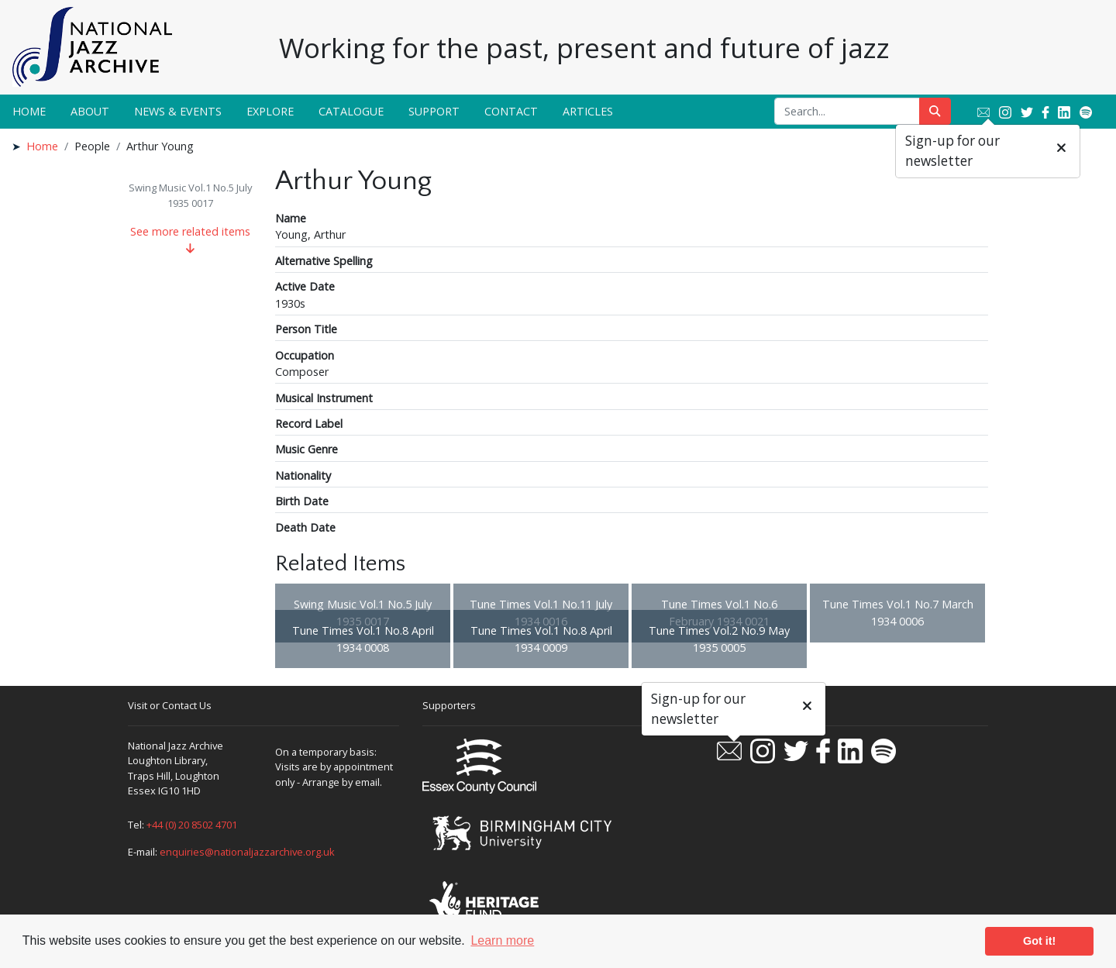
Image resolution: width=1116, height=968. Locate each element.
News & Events (178, 111)
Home (29, 111)
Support (434, 111)
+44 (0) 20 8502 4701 (191, 825)
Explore (270, 111)
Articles (588, 111)
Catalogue (351, 111)
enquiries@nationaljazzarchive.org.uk (247, 852)
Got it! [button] (1039, 941)
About (90, 111)
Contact (511, 111)
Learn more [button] (502, 940)
